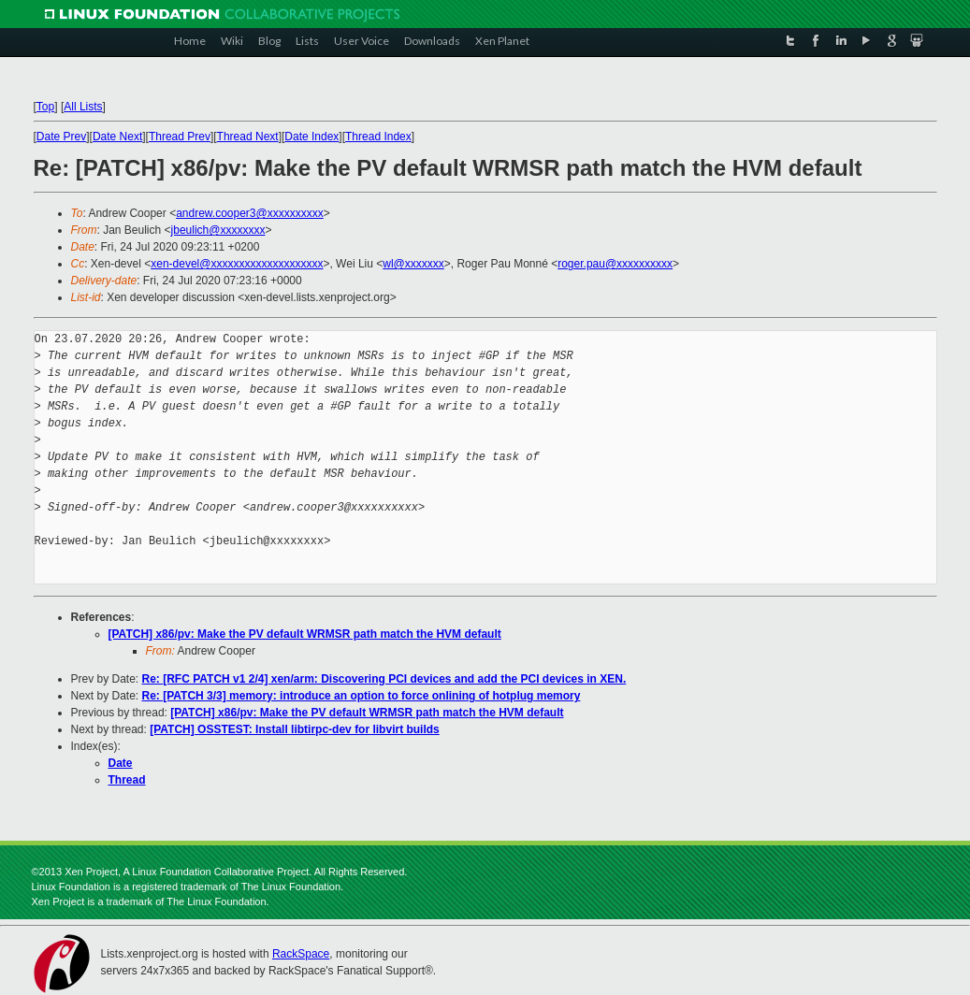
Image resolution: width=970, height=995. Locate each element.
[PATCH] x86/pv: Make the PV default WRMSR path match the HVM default (305, 634)
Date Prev (61, 136)
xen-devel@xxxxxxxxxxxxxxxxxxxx (237, 263)
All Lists (83, 106)
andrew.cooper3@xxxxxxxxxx (250, 213)
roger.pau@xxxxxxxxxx (615, 263)
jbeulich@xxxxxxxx (218, 230)
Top (45, 106)
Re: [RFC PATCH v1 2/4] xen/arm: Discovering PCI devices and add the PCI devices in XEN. (384, 678)
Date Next (117, 136)
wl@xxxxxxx (413, 263)
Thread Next (248, 136)
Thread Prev (179, 136)
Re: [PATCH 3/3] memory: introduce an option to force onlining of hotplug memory (361, 695)
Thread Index (378, 136)
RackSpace (300, 953)
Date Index (311, 136)
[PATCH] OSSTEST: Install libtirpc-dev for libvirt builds (295, 729)
